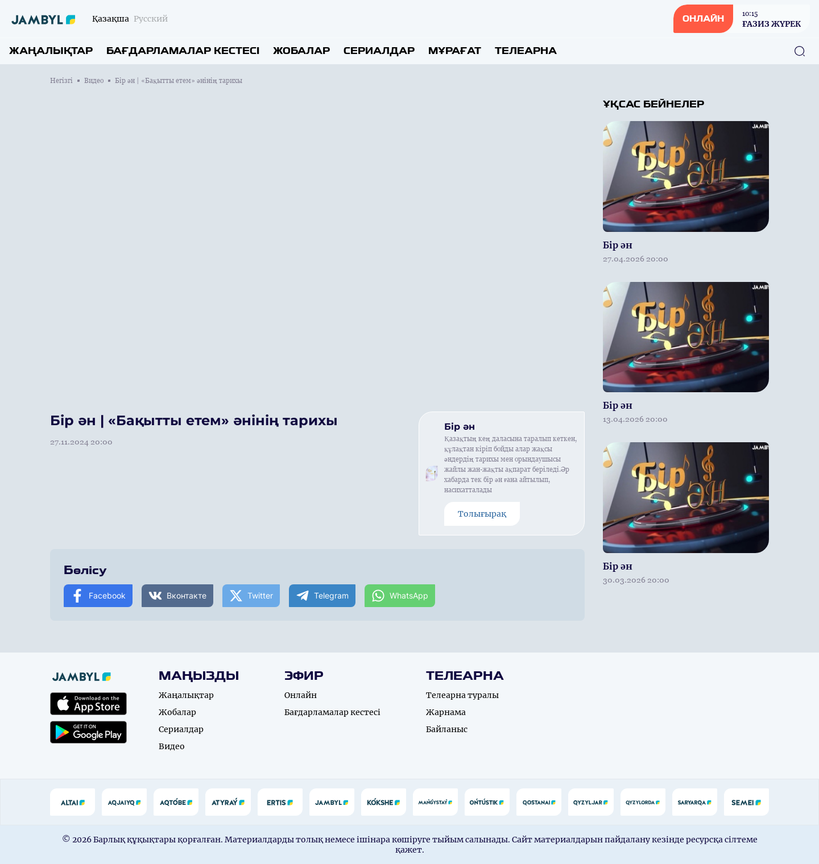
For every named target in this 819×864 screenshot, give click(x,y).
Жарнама (446, 712)
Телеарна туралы (462, 695)
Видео (94, 81)
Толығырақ (482, 514)
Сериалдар (379, 50)
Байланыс (447, 729)
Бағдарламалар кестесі (182, 50)
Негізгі (61, 81)
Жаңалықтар (51, 50)
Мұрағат (454, 50)
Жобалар (301, 50)
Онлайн (300, 695)
